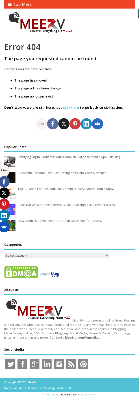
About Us (20, 388)
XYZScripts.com (87, 394)
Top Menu (20, 4)
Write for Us (64, 388)
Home (8, 388)
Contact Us (35, 388)
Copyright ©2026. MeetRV (20, 382)
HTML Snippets (52, 394)
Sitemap (49, 388)
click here (71, 107)
